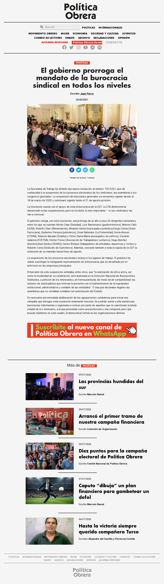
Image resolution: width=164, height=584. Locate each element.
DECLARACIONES (104, 38)
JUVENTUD (128, 33)
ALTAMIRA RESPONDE (54, 42)
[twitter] (78, 170)
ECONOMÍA (80, 33)
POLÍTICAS (88, 28)
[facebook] (71, 170)
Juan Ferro (87, 93)
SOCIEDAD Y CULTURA (105, 33)
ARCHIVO (84, 38)
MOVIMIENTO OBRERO (43, 33)
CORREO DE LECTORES (48, 38)
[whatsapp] (92, 170)
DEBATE (69, 38)
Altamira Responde (109, 560)
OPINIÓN (124, 38)
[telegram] (85, 170)
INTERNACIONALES (110, 28)
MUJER (65, 33)
